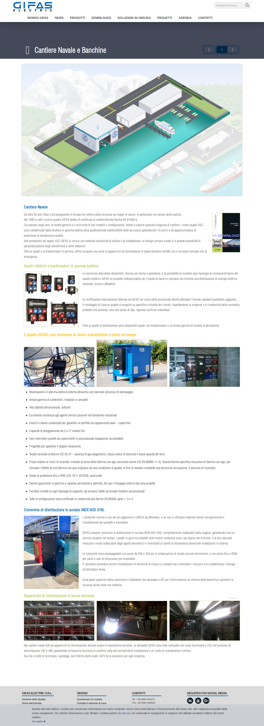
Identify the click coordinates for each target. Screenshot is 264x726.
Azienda (185, 17)
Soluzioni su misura (134, 17)
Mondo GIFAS (37, 17)
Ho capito (38, 721)
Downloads (101, 17)
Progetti (164, 17)
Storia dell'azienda (31, 703)
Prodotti (77, 17)
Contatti (205, 17)
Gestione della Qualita (33, 699)
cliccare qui (124, 713)
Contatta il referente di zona (91, 703)
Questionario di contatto (89, 699)
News (59, 17)
